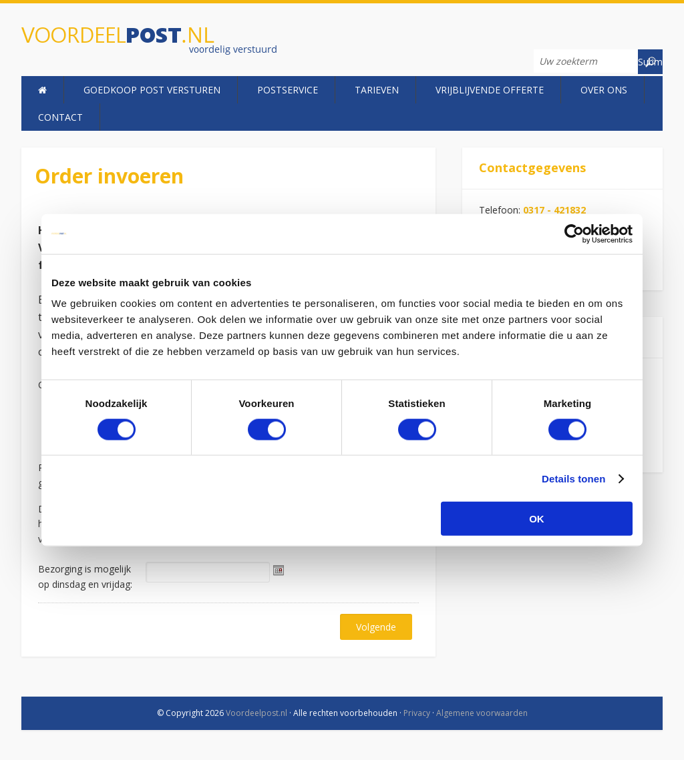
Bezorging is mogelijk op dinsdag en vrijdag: (85, 576)
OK (536, 518)
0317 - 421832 (554, 210)
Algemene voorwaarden (482, 713)
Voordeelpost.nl (170, 41)
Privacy (416, 713)
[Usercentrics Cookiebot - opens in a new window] (574, 234)
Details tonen (573, 478)
